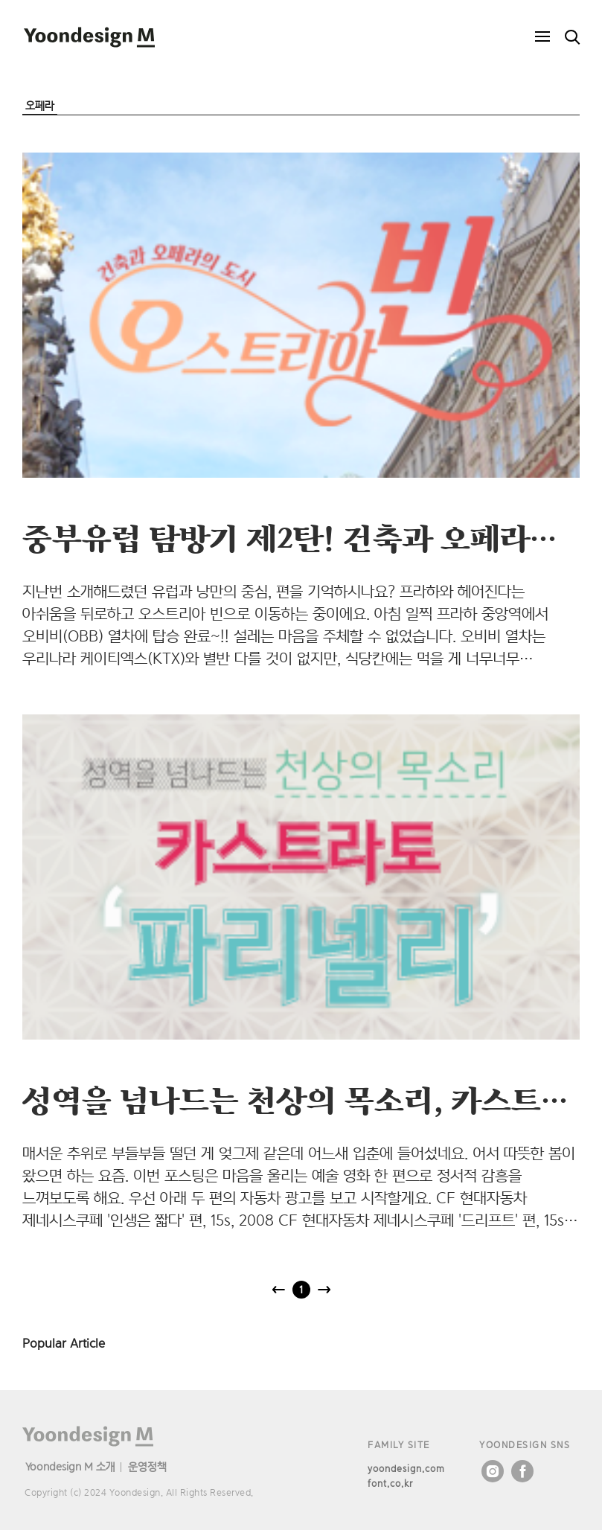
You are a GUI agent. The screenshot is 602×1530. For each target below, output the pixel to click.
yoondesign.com (406, 1468)
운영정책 (147, 1466)
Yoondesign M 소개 (70, 1466)
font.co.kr (390, 1483)
